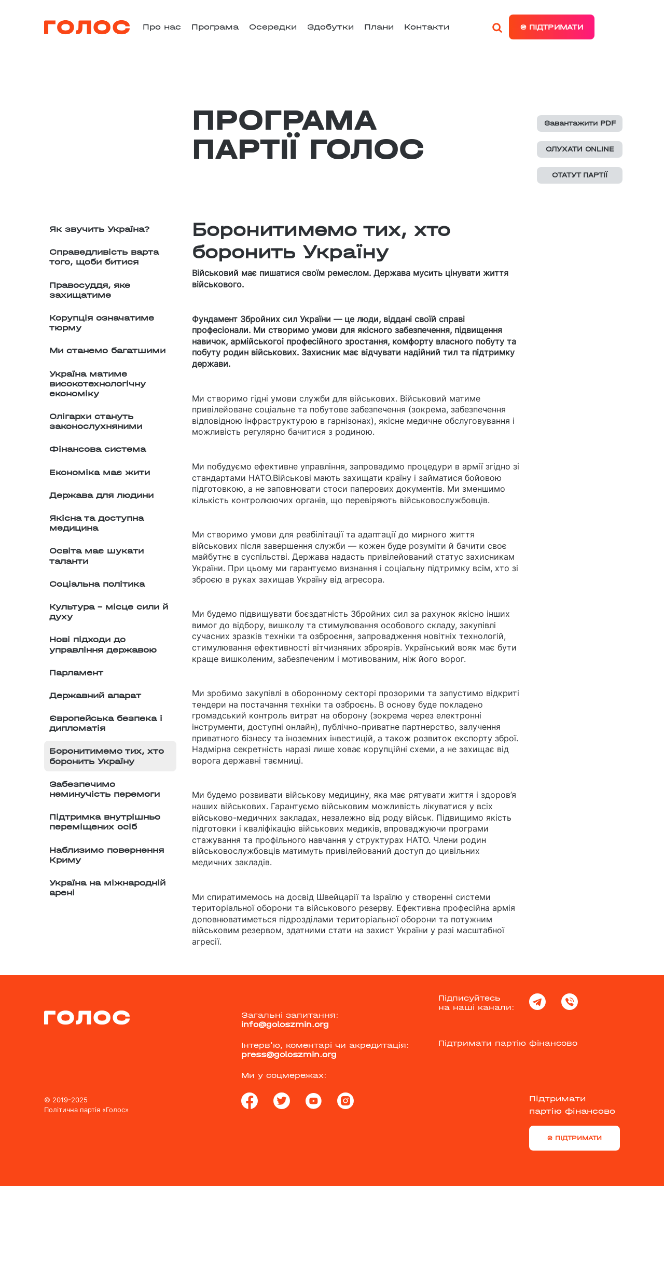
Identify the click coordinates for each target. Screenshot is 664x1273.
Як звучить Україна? (99, 229)
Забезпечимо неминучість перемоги (104, 789)
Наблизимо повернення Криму (106, 855)
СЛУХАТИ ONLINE (580, 149)
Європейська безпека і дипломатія (105, 723)
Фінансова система (97, 449)
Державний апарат (95, 695)
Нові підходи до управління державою (103, 644)
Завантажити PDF (580, 123)
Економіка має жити (99, 472)
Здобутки (330, 27)
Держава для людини (101, 495)
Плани (379, 27)
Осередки (273, 27)
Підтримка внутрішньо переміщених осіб (104, 822)
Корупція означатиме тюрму (101, 323)
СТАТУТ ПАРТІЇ (579, 175)
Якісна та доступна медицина (96, 523)
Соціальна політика (97, 584)
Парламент (76, 672)
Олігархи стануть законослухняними (95, 421)
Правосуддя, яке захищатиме (89, 290)
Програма (215, 27)
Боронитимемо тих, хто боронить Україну (106, 756)
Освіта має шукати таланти (96, 555)
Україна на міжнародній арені (107, 887)
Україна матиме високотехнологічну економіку (97, 383)
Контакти (426, 27)
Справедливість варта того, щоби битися (104, 257)
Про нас (162, 27)
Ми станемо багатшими (107, 350)
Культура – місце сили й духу (108, 611)
